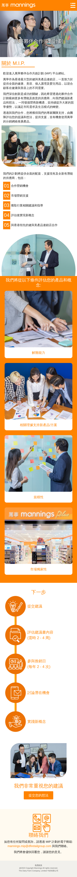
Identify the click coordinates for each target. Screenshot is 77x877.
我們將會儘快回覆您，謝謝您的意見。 (38, 852)
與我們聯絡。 (60, 846)
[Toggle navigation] (72, 5)
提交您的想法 (38, 795)
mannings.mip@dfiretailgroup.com (29, 846)
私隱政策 (38, 865)
